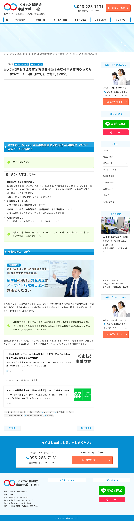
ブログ (106, 195)
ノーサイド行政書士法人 (14, 416)
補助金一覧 (108, 163)
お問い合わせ (109, 201)
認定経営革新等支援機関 (34, 416)
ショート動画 (38, 64)
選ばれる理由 (109, 176)
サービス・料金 (110, 169)
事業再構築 (60, 412)
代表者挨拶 (108, 156)
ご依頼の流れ (109, 182)
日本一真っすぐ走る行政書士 (15, 412)
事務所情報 (108, 189)
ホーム (106, 150)
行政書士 (49, 416)
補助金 (70, 412)
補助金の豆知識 (23, 64)
